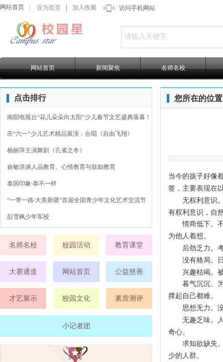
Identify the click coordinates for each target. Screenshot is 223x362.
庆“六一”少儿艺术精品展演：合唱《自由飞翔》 (70, 133)
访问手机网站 (137, 8)
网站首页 (12, 7)
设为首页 (49, 7)
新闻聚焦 (108, 67)
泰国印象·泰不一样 (32, 183)
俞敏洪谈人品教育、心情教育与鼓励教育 (61, 166)
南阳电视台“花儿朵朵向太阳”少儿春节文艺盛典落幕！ (79, 117)
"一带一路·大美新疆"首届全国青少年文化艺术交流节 (76, 200)
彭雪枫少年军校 (28, 216)
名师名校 (173, 67)
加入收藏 (84, 7)
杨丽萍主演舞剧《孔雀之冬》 (46, 150)
